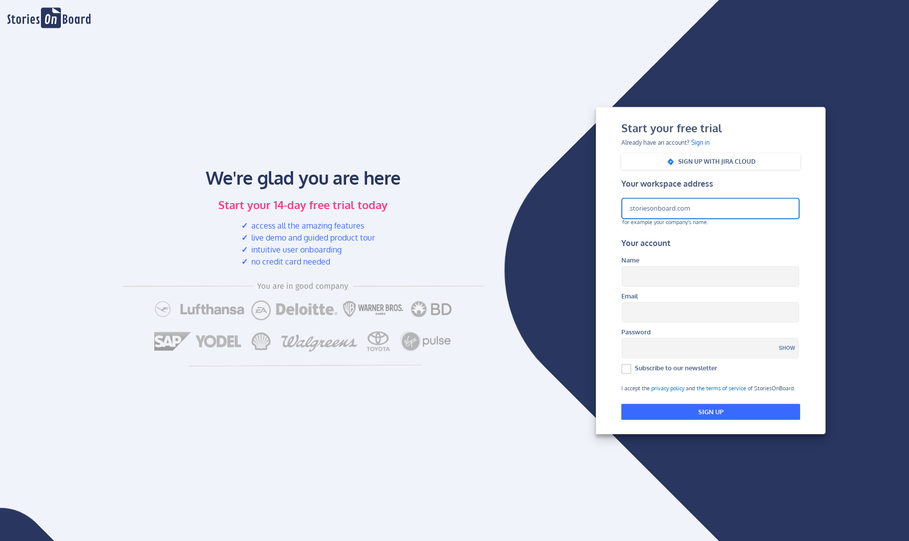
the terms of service (721, 388)
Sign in (700, 143)
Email (629, 296)
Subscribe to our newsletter (676, 368)
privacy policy (667, 388)
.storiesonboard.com (659, 208)
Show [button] (787, 348)
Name (630, 260)
